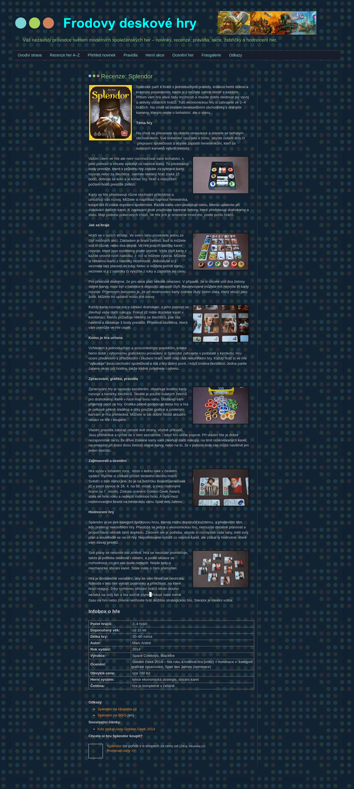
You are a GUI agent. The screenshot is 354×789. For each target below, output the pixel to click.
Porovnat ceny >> (121, 751)
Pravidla (131, 55)
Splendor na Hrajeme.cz (117, 709)
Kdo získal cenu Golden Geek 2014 (126, 729)
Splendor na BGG (112, 715)
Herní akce (154, 55)
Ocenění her (183, 55)
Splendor (114, 746)
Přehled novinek (101, 55)
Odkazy (235, 55)
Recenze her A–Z (65, 55)
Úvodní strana (30, 55)
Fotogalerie (211, 55)
